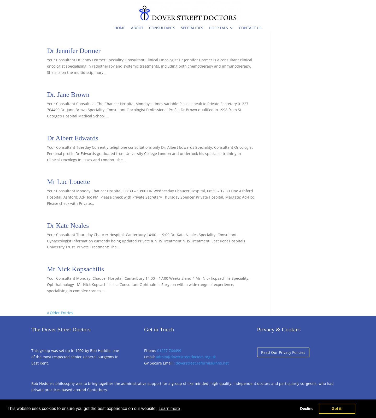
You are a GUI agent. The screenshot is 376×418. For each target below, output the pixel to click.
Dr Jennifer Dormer (74, 51)
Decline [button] (306, 409)
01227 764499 (169, 350)
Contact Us (250, 27)
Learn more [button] (169, 408)
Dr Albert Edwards (72, 138)
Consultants (162, 27)
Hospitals (218, 27)
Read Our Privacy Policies (283, 352)
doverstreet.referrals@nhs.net (202, 363)
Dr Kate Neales (68, 225)
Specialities (192, 27)
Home (119, 27)
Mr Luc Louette (68, 182)
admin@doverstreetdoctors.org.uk (186, 356)
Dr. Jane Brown (68, 94)
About (137, 27)
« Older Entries (60, 312)
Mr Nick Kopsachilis (75, 269)
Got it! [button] (337, 409)
